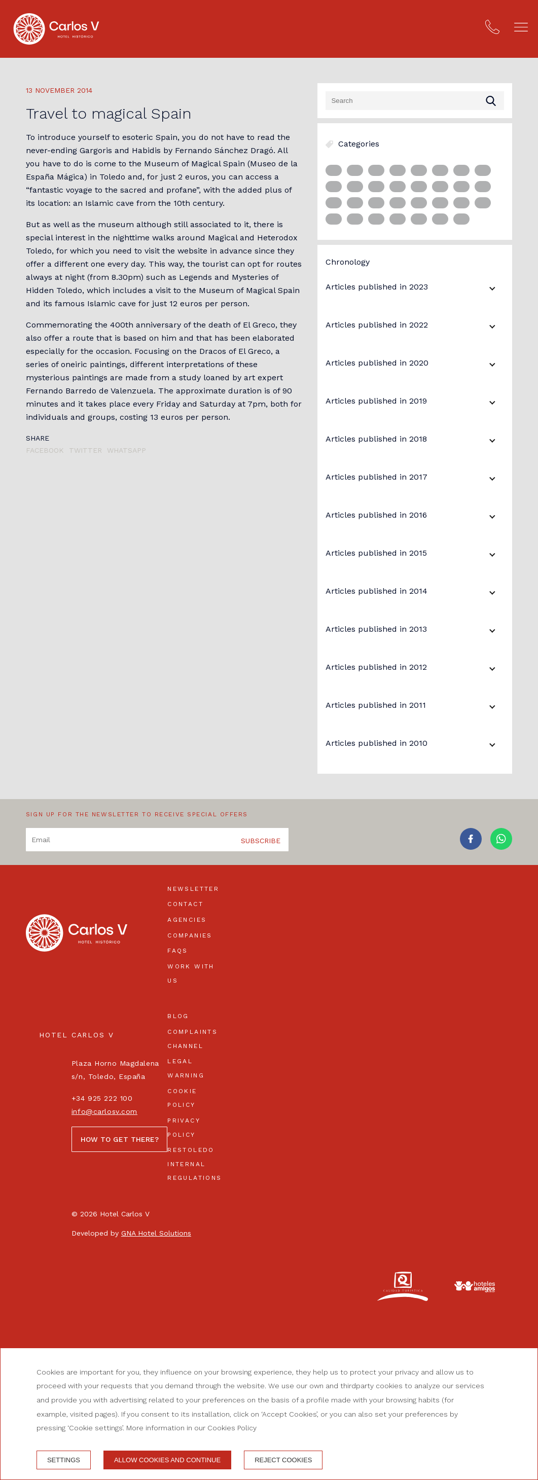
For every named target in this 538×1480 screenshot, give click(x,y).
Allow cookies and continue (167, 1460)
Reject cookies (283, 1460)
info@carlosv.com (104, 1111)
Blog (178, 1016)
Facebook (45, 450)
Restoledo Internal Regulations (194, 1163)
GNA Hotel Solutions (156, 1233)
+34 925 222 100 (101, 1098)
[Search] (415, 100)
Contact (185, 904)
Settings (63, 1460)
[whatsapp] (501, 847)
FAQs (177, 950)
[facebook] (471, 847)
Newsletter (193, 888)
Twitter (85, 450)
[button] (521, 27)
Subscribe (260, 841)
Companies (189, 935)
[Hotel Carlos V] (56, 29)
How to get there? (120, 1139)
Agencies (186, 919)
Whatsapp (126, 450)
